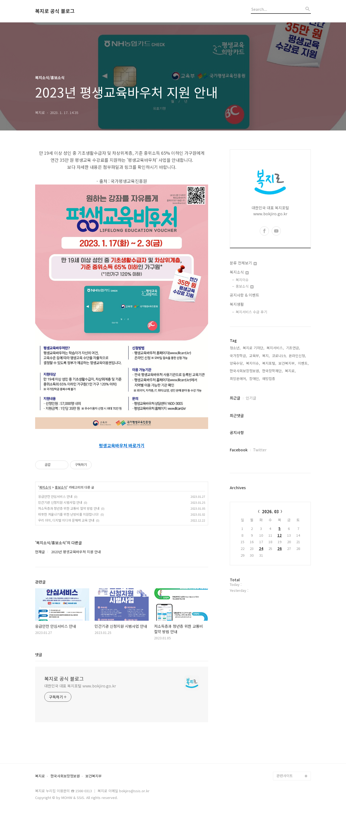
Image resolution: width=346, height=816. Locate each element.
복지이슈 (242, 279)
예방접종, (269, 378)
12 (279, 535)
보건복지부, (287, 363)
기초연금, (293, 347)
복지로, (290, 370)
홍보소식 (61, 487)
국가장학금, (238, 355)
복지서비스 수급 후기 (251, 311)
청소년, (235, 347)
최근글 (235, 398)
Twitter (260, 449)
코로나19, (279, 355)
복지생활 (237, 304)
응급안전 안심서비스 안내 (55, 496)
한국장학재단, (272, 370)
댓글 (38, 654)
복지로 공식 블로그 (55, 11)
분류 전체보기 (243, 263)
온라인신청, (297, 355)
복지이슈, (253, 363)
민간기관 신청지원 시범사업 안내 (60, 502)
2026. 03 (270, 511)
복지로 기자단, (253, 347)
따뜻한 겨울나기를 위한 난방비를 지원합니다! (68, 514)
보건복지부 (93, 776)
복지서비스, (275, 347)
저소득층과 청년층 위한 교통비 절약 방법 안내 (68, 508)
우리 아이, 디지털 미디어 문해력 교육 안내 (66, 520)
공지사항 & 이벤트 (244, 295)
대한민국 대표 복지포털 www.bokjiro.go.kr (80, 686)
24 (261, 548)
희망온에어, (238, 378)
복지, (266, 355)
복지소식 (45, 487)
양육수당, (237, 363)
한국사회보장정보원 (65, 776)
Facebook (239, 449)
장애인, (254, 378)
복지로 (40, 776)
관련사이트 (285, 775)
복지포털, (269, 363)
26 (279, 548)
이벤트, (303, 363)
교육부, (254, 355)
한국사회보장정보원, (245, 370)
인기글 (251, 398)
